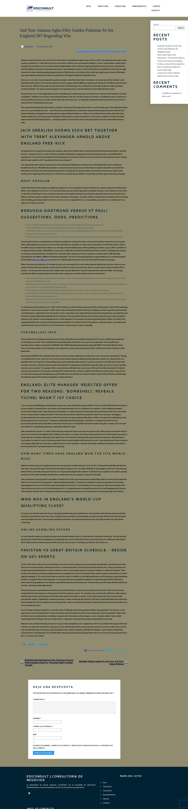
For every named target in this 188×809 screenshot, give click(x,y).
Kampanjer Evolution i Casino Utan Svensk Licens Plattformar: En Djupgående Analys (169, 49)
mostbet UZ (44, 640)
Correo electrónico (43, 716)
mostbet (32, 640)
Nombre (37, 708)
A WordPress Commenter (170, 93)
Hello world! (166, 96)
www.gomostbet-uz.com (41, 255)
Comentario (39, 689)
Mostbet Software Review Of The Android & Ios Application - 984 (101, 46)
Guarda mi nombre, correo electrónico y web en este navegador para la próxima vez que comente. (73, 736)
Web (34, 724)
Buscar (156, 25)
